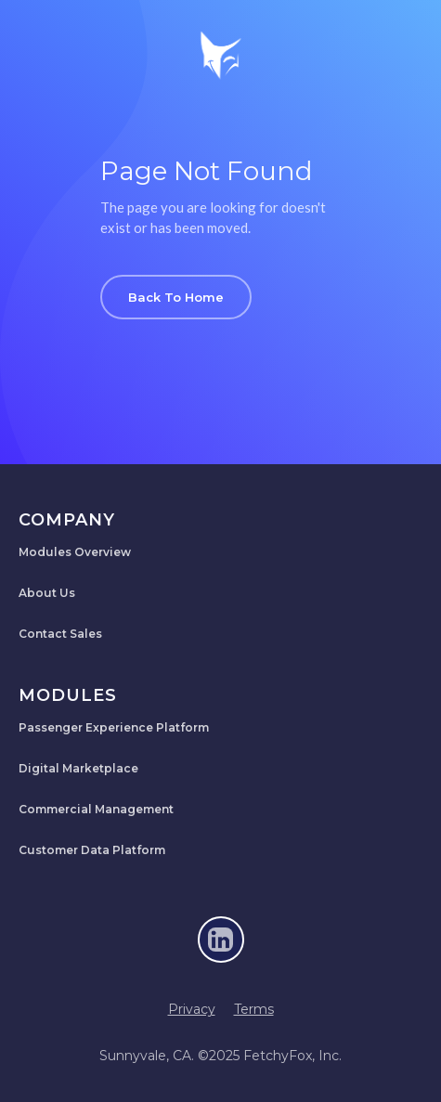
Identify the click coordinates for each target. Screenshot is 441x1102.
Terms (254, 1009)
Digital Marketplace (78, 768)
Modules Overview (75, 552)
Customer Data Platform (92, 850)
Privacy (191, 1009)
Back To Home (176, 297)
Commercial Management (96, 809)
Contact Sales (60, 634)
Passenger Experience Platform (114, 727)
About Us (47, 593)
